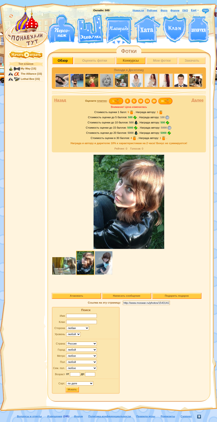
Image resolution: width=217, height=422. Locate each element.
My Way (26, 68)
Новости (138, 10)
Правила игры (145, 416)
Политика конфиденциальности (109, 416)
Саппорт (186, 416)
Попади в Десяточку (129, 70)
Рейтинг (152, 10)
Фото (163, 10)
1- (116, 101)
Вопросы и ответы (29, 416)
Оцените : (96, 100)
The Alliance (29, 73)
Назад (60, 100)
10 (140, 101)
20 (154, 101)
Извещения (54, 416)
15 (147, 101)
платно (101, 100)
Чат (205, 10)
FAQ (185, 10)
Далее (198, 100)
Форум (174, 10)
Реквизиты (168, 416)
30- (165, 101)
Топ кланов (25, 63)
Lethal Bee (27, 78)
